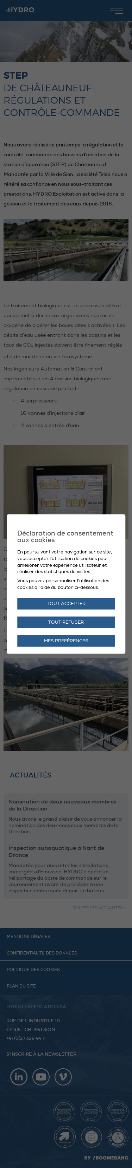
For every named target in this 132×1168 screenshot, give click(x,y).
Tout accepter (66, 603)
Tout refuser (66, 622)
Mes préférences (66, 641)
